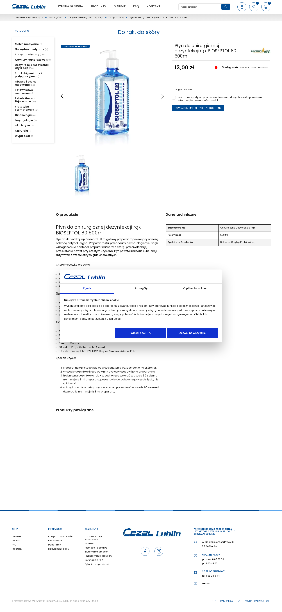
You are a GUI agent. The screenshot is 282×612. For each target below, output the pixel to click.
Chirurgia (21, 131)
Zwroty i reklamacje (96, 551)
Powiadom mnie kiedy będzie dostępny (198, 108)
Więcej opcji (141, 332)
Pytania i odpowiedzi (97, 564)
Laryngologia (24, 120)
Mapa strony (226, 601)
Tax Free (89, 543)
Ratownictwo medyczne (24, 91)
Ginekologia (23, 115)
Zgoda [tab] (87, 288)
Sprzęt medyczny (27, 54)
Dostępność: (230, 67)
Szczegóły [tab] (140, 288)
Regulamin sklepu (58, 549)
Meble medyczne (27, 44)
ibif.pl (267, 601)
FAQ (14, 544)
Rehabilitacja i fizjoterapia (25, 100)
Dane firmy (54, 544)
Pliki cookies (55, 540)
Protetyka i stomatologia (24, 108)
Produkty (17, 549)
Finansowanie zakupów (98, 556)
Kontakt (16, 540)
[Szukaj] (204, 6)
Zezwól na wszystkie (192, 332)
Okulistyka (22, 125)
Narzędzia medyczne (29, 49)
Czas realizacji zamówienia (93, 538)
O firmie (16, 536)
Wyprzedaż (22, 136)
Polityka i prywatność (60, 536)
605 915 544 (213, 575)
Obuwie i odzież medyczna (26, 83)
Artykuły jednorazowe (30, 59)
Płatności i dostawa (96, 547)
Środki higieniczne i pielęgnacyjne (28, 75)
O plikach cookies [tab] (194, 288)
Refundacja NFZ (94, 560)
